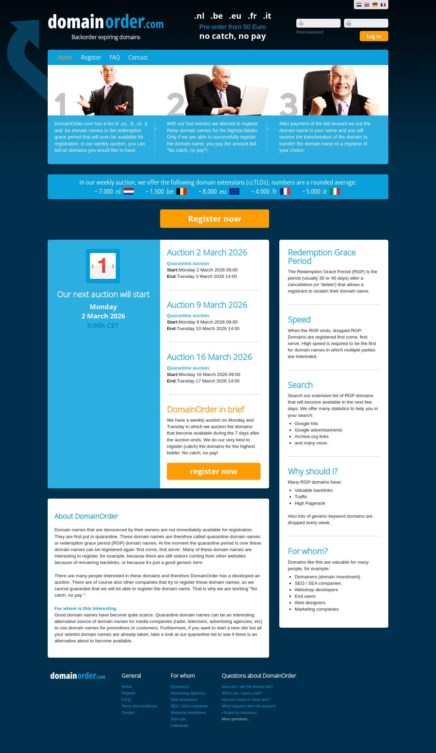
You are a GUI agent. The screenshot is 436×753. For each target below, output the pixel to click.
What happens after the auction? (249, 706)
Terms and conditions (139, 706)
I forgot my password (239, 712)
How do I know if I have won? (246, 699)
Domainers (180, 687)
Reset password (309, 32)
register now (213, 471)
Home (65, 57)
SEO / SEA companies (189, 706)
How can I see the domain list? (247, 687)
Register (91, 57)
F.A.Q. (127, 699)
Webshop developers (188, 712)
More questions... (236, 719)
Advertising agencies (188, 693)
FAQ (115, 57)
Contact (138, 57)
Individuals (179, 725)
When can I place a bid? (242, 693)
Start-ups (178, 719)
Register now (214, 218)
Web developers (184, 699)
